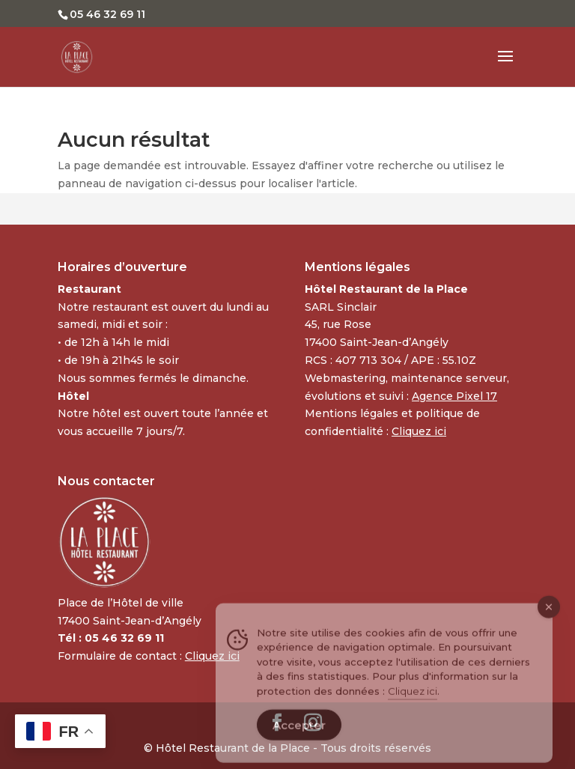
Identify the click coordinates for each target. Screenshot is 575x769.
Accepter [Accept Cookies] (299, 736)
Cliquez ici (412, 702)
